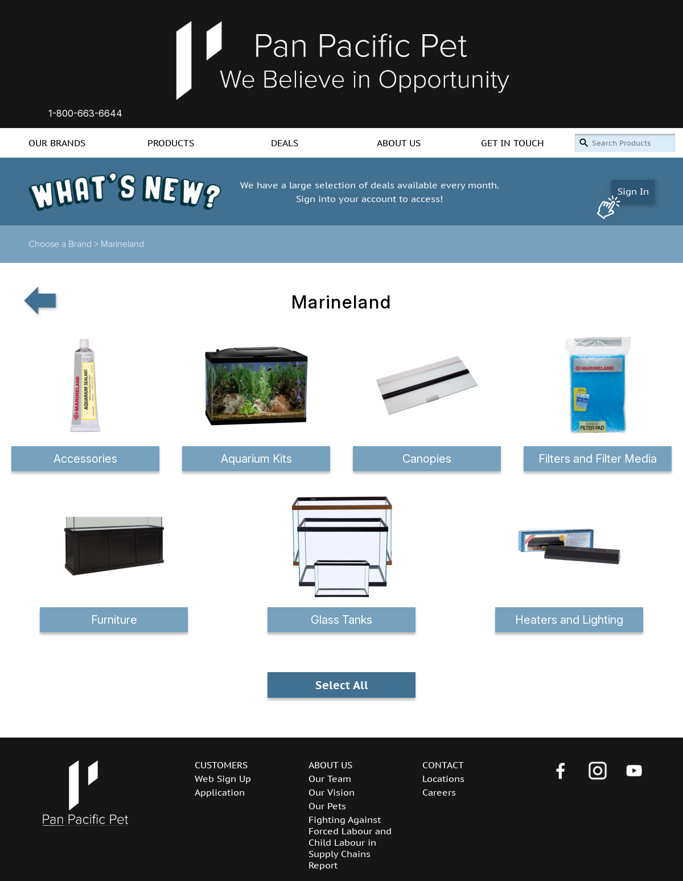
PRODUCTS (170, 143)
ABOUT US (399, 143)
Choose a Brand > (64, 244)
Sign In (633, 191)
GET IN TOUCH (512, 143)
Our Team (329, 778)
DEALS (284, 143)
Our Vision (331, 792)
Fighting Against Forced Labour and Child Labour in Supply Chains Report (350, 842)
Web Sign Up (223, 778)
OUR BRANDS (56, 143)
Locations (443, 778)
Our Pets (327, 806)
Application (220, 792)
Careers (439, 792)
